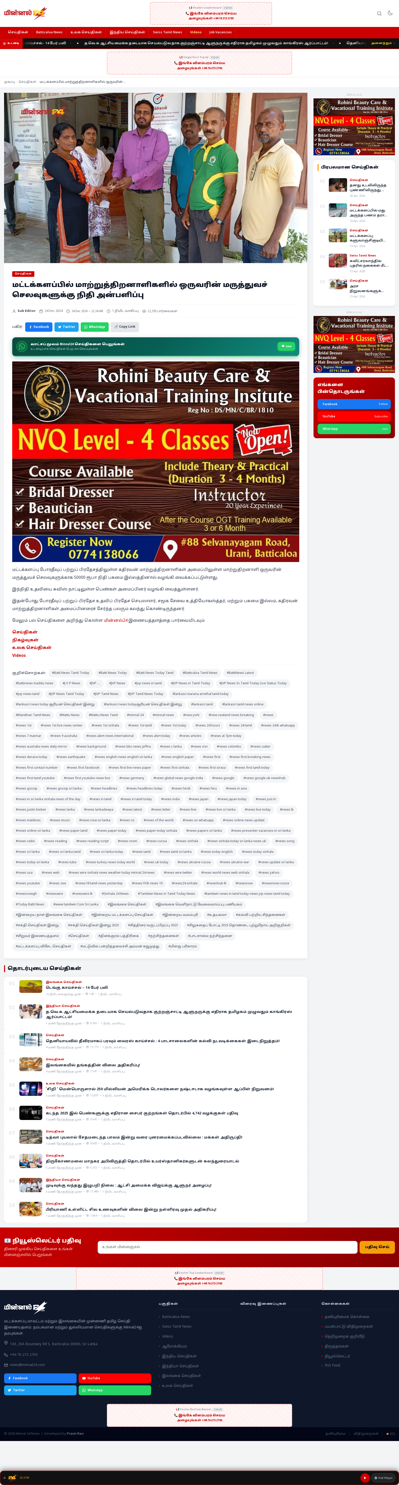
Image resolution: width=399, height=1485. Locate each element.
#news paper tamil (73, 831)
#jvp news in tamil (148, 683)
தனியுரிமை (335, 1434)
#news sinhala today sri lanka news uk (236, 841)
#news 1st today (173, 726)
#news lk (287, 810)
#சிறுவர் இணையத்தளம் (37, 936)
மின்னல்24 (115, 620)
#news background (91, 747)
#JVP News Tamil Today (66, 694)
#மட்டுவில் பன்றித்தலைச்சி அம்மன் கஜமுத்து (119, 947)
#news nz (127, 821)
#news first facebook (83, 768)
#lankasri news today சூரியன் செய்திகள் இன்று (55, 705)
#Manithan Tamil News (33, 715)
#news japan (198, 799)
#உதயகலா (217, 915)
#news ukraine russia (194, 862)
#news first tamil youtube (35, 778)
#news (268, 715)
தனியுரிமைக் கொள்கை (347, 1317)
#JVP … (95, 683)
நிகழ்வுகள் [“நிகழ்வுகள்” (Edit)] (25, 640)
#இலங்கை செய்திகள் (127, 905)
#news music (60, 821)
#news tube (67, 862)
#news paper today (111, 831)
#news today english (217, 852)
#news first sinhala (174, 768)
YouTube (91, 1378)
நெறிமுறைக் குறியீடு (345, 1337)
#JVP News (117, 683)
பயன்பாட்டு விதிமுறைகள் (349, 1327)
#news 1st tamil (140, 726)
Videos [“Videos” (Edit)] (19, 655)
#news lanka (65, 810)
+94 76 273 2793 (24, 1355)
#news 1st (24, 726)
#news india (170, 799)
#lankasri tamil (202, 705)
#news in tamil (100, 799)
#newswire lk (82, 894)
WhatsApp (94, 327)
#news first (211, 757)
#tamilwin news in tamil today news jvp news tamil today (247, 894)
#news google (223, 778)
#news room (127, 841)
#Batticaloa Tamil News (200, 673)
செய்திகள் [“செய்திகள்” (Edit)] (25, 632)
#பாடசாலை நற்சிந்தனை (210, 936)
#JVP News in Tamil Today (190, 683)
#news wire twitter (178, 873)
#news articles (190, 736)
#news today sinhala (258, 852)
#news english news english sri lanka (123, 757)
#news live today (258, 810)
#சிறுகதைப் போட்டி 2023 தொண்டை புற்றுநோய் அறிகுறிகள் (239, 925)
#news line (188, 810)
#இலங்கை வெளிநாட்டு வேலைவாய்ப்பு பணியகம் (198, 905)
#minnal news (163, 715)
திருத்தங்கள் (337, 1346)
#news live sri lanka (221, 810)
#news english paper (177, 757)
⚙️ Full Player (383, 1477)
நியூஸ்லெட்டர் (337, 1356)
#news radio (25, 841)
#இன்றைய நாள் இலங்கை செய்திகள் (49, 915)
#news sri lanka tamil (65, 852)
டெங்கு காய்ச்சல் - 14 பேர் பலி (45, 43)
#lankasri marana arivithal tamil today (201, 694)
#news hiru (208, 789)
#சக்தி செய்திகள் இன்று (37, 925)
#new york (191, 715)
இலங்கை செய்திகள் (181, 1376)
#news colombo (229, 747)
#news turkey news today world (110, 862)
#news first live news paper (130, 768)
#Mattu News (70, 715)
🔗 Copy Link (124, 327)
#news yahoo (269, 873)
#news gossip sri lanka (64, 789)
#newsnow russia (275, 884)
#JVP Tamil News (106, 694)
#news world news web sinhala (225, 873)
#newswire (54, 894)
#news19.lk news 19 (147, 884)
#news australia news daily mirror (41, 747)
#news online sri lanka (33, 831)
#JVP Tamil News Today (145, 694)
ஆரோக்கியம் (174, 1346)
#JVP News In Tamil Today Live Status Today (253, 683)
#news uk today (156, 862)
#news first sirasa (212, 768)
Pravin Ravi (75, 1434)
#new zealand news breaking (231, 715)
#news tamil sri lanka (176, 852)
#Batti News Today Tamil (155, 673)
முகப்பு (9, 82)
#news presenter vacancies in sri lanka (261, 831)
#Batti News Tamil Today (70, 673)
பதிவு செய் (377, 1247)
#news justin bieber (31, 810)
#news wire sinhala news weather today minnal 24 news (112, 873)
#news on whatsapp (198, 821)
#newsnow (244, 884)
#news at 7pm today (226, 736)
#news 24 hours (207, 726)
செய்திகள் (18, 33)
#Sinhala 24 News (115, 894)
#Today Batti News (30, 905)
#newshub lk (216, 884)
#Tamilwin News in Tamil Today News (166, 894)
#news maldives (28, 821)
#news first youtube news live (87, 778)
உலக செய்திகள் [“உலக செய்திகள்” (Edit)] (32, 647)
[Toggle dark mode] (390, 13)
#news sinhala (187, 841)
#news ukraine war (234, 862)
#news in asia (236, 789)
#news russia (156, 841)
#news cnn (199, 747)
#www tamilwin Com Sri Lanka (75, 905)
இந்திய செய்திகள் (127, 33)
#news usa (24, 873)
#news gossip (26, 789)
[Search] (379, 13)
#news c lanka (171, 747)
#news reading (55, 841)
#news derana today (31, 757)
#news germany (131, 778)
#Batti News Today (112, 673)
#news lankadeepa (98, 810)
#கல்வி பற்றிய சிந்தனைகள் (260, 915)
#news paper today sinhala (156, 831)
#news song (284, 841)
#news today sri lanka (32, 862)
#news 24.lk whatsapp (278, 726)
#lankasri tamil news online (243, 705)
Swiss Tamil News (167, 33)
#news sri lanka (28, 852)
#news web (51, 873)
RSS (391, 1434)
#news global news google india (178, 778)
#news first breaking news (250, 757)
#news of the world (159, 821)
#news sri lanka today (106, 852)
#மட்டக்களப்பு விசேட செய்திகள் (43, 947)
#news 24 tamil (240, 726)
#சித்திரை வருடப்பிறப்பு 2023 (153, 925)
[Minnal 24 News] (25, 13)
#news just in (266, 799)
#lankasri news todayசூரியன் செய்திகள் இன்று (143, 705)
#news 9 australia (63, 736)
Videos (196, 33)
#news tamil (141, 852)
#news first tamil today (252, 768)
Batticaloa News (49, 33)
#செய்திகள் (78, 936)
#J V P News (71, 683)
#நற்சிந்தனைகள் (163, 936)
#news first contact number (37, 768)
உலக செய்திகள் (86, 33)
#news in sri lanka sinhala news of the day (48, 799)
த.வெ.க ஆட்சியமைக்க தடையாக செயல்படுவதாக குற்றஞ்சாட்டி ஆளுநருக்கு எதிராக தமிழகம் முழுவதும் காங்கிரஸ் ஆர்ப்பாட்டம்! (213, 43)
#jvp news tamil (27, 694)
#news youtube (28, 884)
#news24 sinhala (184, 884)
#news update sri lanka (276, 862)
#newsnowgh (26, 894)
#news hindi (181, 789)
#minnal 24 (135, 715)
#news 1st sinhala (105, 726)
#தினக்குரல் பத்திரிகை (118, 936)
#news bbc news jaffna (133, 747)
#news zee (57, 884)
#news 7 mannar (28, 736)
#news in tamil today (136, 799)
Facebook (39, 327)
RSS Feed (332, 1365)
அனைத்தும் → (383, 43)
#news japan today (232, 799)
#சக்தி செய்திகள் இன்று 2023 (93, 925)
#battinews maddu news (34, 683)
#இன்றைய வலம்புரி (180, 915)
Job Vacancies (220, 33)
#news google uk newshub (265, 778)
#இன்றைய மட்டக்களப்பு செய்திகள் (122, 915)
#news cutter (260, 747)
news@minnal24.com (27, 1365)
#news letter (160, 810)
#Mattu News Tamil (103, 715)
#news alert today (156, 736)
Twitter (66, 327)
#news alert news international (110, 736)
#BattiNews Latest (240, 673)
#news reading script (92, 841)
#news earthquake (71, 757)
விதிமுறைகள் (366, 1434)
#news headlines (104, 789)
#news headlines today (144, 789)
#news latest (132, 810)
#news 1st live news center (61, 726)
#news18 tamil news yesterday (99, 884)
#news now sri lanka (94, 821)
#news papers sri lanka (204, 831)
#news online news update (244, 821)
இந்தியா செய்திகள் (180, 1366)
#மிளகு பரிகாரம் (182, 947)
